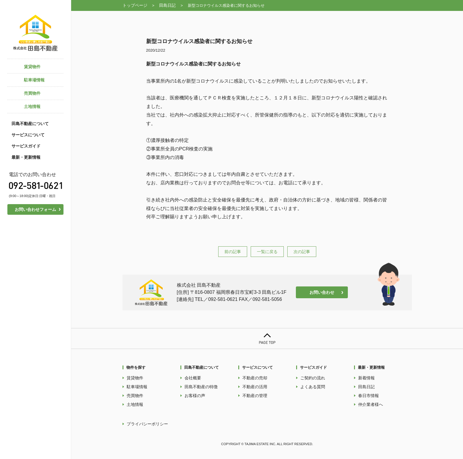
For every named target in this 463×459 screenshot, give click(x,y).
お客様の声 (195, 395)
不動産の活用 (254, 386)
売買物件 (135, 395)
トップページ (135, 5)
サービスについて (28, 134)
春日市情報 (368, 395)
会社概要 (193, 378)
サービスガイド (26, 146)
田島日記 (167, 5)
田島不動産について (30, 123)
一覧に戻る (267, 251)
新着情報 (366, 378)
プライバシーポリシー (147, 424)
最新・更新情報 (26, 157)
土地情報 (135, 404)
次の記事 (302, 251)
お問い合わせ (321, 292)
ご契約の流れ (312, 378)
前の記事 (232, 251)
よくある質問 (312, 386)
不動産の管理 (254, 395)
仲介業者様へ (370, 404)
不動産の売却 (254, 378)
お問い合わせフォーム (35, 209)
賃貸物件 (135, 378)
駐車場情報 (137, 386)
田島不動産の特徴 (201, 386)
